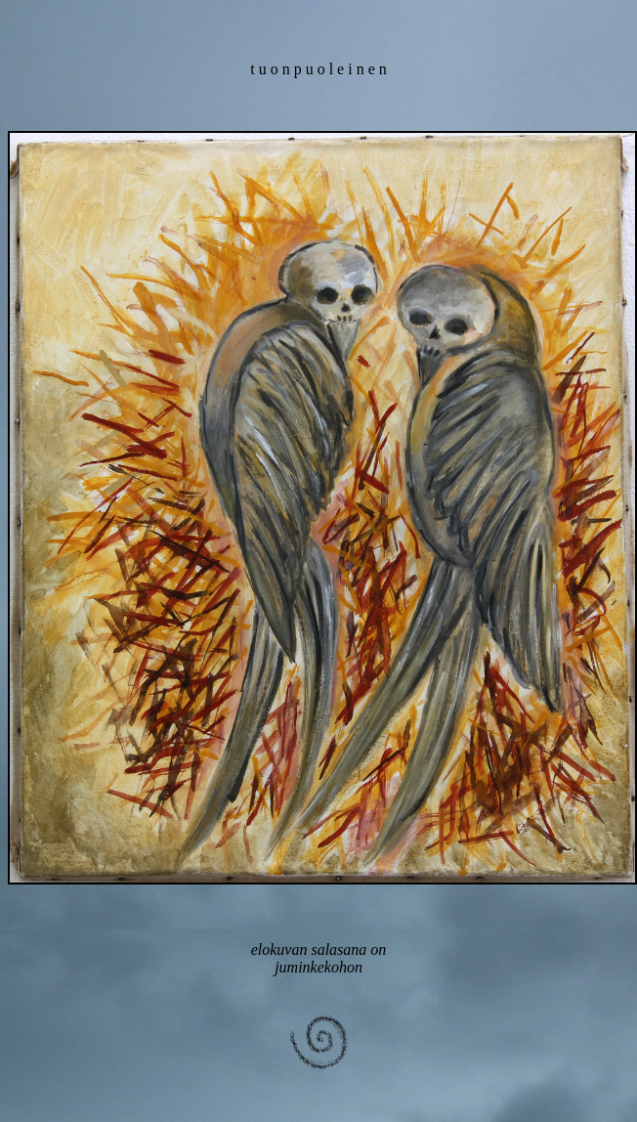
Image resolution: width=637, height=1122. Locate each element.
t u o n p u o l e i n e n (318, 69)
